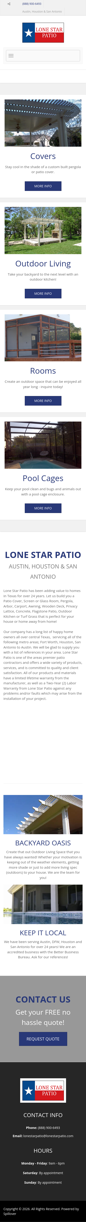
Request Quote (43, 1039)
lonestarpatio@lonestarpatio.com (48, 1136)
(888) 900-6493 (32, 4)
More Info (43, 186)
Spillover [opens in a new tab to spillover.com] (9, 1214)
